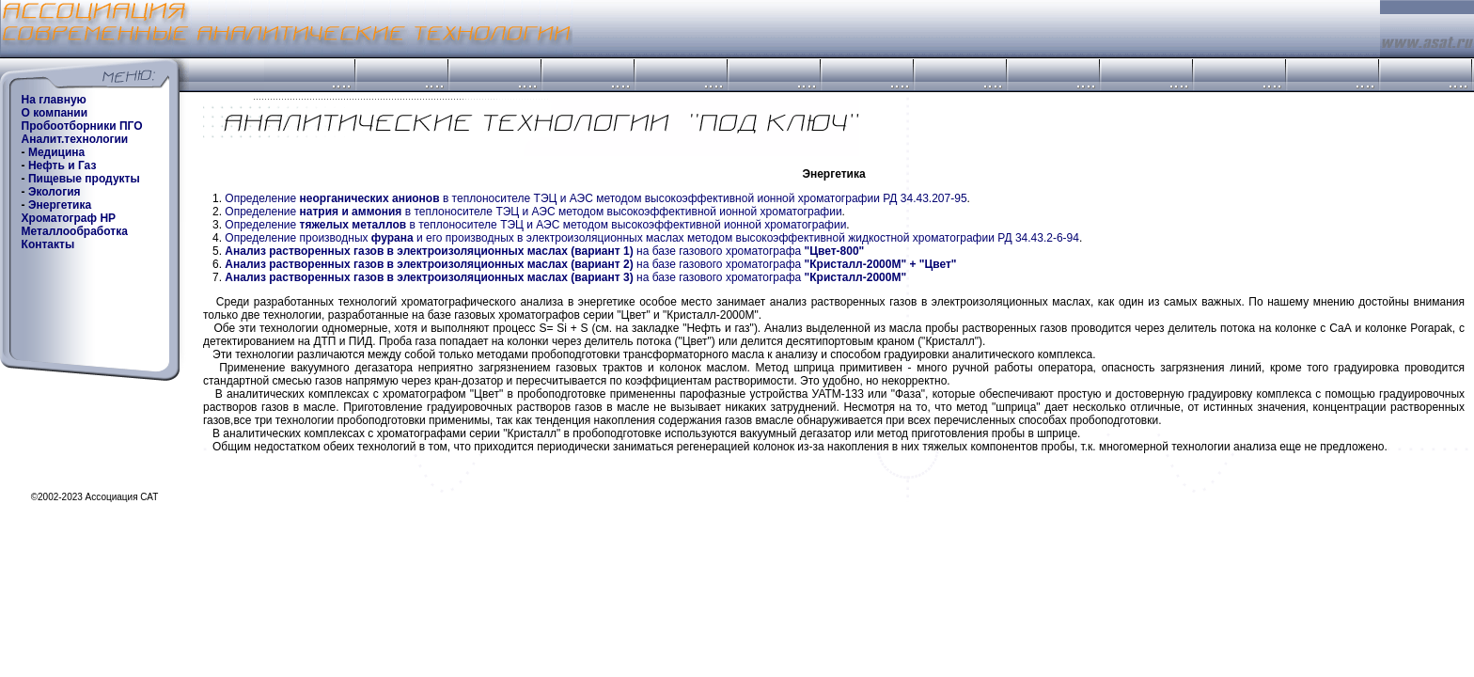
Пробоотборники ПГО (82, 126)
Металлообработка (75, 231)
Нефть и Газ (62, 165)
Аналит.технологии (75, 139)
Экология (54, 191)
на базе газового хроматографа (544, 251)
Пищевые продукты (84, 178)
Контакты (48, 244)
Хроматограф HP (69, 218)
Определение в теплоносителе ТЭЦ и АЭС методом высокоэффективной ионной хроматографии (533, 211)
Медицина (56, 152)
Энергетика (59, 205)
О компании (55, 112)
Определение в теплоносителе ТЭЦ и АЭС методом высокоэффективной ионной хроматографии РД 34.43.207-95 (595, 198)
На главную (54, 99)
